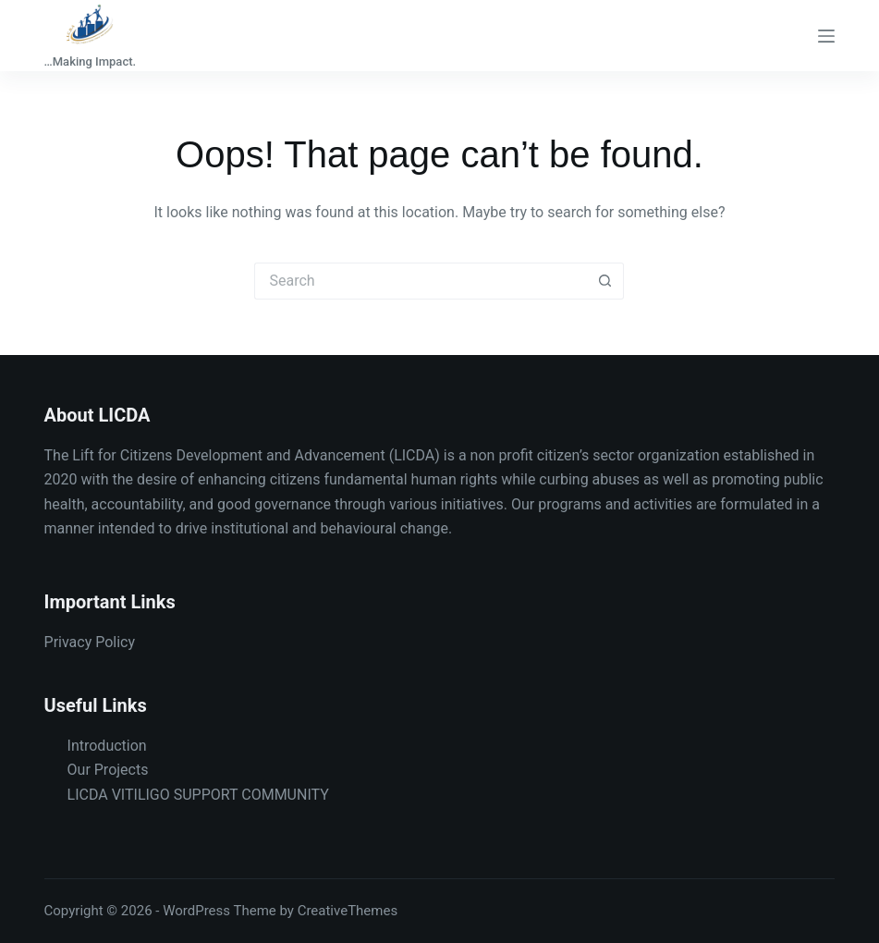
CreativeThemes (348, 910)
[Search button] (605, 281)
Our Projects (108, 769)
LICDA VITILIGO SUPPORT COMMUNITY (198, 794)
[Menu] (826, 36)
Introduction (107, 745)
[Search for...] (420, 281)
